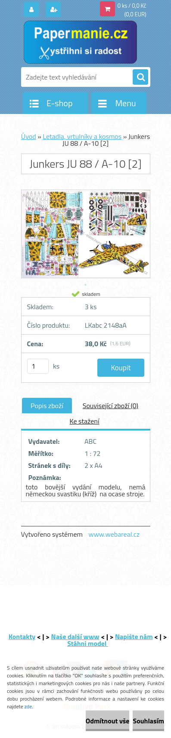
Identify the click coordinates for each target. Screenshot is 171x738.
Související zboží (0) (110, 405)
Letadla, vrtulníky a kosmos (82, 136)
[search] (140, 77)
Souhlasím (148, 721)
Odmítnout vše (108, 721)
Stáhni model (87, 643)
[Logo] (80, 42)
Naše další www (75, 636)
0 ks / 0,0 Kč (132, 5)
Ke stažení (84, 421)
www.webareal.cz (114, 534)
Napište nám (134, 636)
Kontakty (22, 636)
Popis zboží (47, 405)
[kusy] (38, 366)
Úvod (28, 136)
